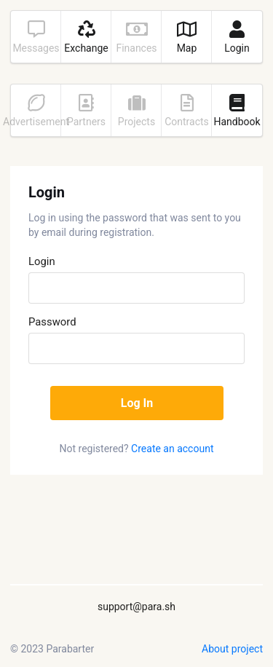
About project (232, 649)
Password (52, 321)
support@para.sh (136, 606)
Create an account (172, 448)
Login (237, 37)
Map (186, 37)
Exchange (86, 37)
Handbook (236, 110)
